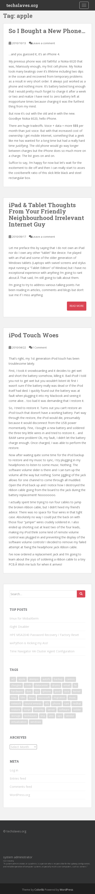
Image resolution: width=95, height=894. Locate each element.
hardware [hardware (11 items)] (17, 691)
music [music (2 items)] (72, 697)
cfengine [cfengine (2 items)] (16, 685)
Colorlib (39, 889)
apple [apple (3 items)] (21, 679)
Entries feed (18, 778)
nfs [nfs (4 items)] (47, 703)
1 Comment (39, 347)
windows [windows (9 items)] (35, 722)
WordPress (66, 889)
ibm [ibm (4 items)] (29, 691)
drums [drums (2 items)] (56, 685)
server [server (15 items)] (51, 709)
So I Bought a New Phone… (47, 31)
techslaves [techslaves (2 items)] (30, 716)
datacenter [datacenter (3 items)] (41, 685)
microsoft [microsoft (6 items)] (44, 697)
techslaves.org (22, 5)
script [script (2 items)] (27, 709)
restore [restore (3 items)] (15, 709)
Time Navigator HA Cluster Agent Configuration (42, 651)
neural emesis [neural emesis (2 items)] (33, 703)
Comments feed (21, 787)
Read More (77, 306)
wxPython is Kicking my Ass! (29, 643)
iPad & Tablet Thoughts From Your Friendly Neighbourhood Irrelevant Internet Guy (46, 214)
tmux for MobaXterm (24, 618)
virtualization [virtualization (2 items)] (19, 722)
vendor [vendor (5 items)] (70, 716)
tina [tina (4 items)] (43, 716)
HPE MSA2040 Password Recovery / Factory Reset (44, 635)
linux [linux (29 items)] (31, 697)
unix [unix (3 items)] (51, 716)
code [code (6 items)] (28, 685)
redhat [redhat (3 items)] (77, 703)
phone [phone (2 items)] (56, 703)
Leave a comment (43, 43)
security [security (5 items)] (39, 709)
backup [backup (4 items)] (58, 679)
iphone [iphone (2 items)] (46, 691)
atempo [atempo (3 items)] (34, 679)
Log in (14, 770)
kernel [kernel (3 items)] (76, 691)
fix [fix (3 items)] (75, 685)
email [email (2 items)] (67, 685)
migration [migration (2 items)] (59, 697)
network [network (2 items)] (16, 703)
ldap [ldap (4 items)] (14, 697)
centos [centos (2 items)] (70, 679)
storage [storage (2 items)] (15, 716)
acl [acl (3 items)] (13, 679)
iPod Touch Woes (33, 335)
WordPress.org (20, 795)
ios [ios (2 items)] (37, 691)
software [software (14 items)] (64, 709)
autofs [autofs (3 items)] (46, 679)
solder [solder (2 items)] (77, 709)
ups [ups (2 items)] (59, 716)
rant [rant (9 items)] (66, 703)
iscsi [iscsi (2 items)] (66, 691)
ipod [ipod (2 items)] (57, 691)
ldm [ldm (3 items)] (22, 697)
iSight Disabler (19, 627)
